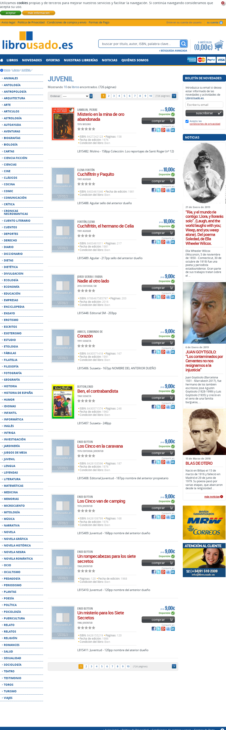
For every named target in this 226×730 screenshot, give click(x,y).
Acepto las (205, 122)
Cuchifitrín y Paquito (95, 174)
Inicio (7, 70)
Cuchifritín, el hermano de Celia (105, 226)
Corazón (85, 336)
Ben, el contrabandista (97, 391)
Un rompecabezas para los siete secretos (106, 558)
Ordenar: (55, 96)
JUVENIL (26, 70)
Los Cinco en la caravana (100, 446)
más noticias (212, 496)
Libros (16, 70)
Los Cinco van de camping (101, 501)
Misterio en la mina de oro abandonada (100, 116)
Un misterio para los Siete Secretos (100, 615)
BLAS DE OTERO (199, 463)
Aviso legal (8, 22)
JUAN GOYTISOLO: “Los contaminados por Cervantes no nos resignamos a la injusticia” (204, 361)
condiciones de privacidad (205, 123)
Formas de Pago (99, 22)
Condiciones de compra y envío (66, 22)
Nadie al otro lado (93, 281)
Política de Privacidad (31, 22)
